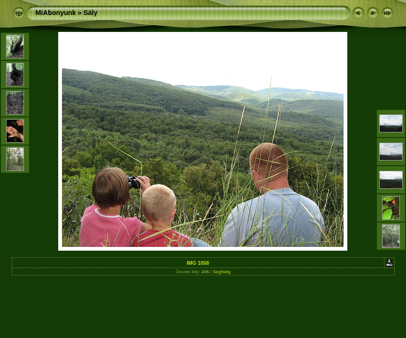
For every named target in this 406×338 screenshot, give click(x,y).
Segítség (221, 271)
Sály (91, 12)
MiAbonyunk (56, 12)
